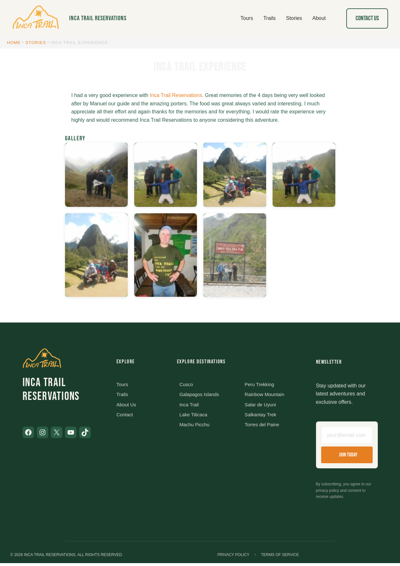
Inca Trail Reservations (97, 18)
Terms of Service (280, 557)
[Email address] (347, 437)
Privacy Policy (233, 557)
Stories (35, 42)
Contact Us (367, 18)
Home (14, 42)
